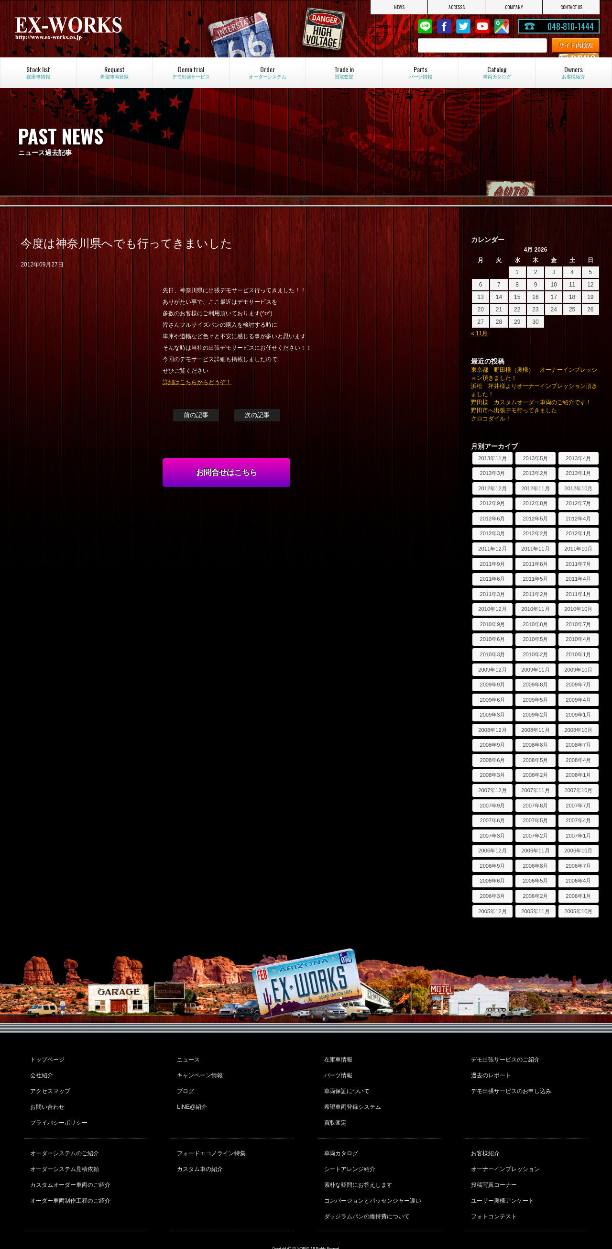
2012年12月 (492, 488)
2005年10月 (578, 911)
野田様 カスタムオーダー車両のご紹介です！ (531, 402)
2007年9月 (492, 805)
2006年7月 (578, 866)
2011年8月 (535, 564)
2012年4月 (578, 518)
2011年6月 (492, 579)
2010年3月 (492, 654)
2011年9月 (492, 564)
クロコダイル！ (491, 418)
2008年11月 (535, 730)
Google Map (501, 26)
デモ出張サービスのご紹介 (504, 1058)
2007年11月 (535, 790)
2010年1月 (578, 654)
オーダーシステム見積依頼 (63, 1150)
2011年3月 (492, 594)
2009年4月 (578, 700)
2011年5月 (535, 579)
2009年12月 (492, 670)
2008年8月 (535, 745)
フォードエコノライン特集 (209, 1137)
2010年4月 (578, 639)
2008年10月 (578, 730)
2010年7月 (578, 624)
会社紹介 (40, 1071)
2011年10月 (578, 549)
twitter (463, 26)
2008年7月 (578, 745)
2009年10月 (578, 670)
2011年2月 (535, 594)
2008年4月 (578, 760)
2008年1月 (578, 775)
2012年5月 (535, 518)
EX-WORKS (100, 28)
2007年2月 (535, 836)
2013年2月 (535, 473)
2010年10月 (578, 609)
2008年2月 (535, 775)
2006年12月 (492, 850)
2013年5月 (535, 458)
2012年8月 (535, 503)
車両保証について (346, 1084)
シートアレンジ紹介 (348, 1150)
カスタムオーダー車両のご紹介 (69, 1163)
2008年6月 (492, 760)
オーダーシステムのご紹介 (63, 1137)
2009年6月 (492, 700)
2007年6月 (492, 820)
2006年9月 (492, 866)
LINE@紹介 (190, 1097)
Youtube (482, 26)
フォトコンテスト (492, 1189)
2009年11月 (535, 670)
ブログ (184, 1084)
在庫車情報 (337, 1058)
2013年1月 (578, 473)
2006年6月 (492, 881)
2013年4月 (578, 458)
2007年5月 (535, 820)
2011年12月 (492, 549)
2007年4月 (578, 820)
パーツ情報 (337, 1071)
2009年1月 (578, 715)
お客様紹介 (484, 1137)
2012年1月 (578, 533)
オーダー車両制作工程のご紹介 (69, 1176)
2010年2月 (535, 654)
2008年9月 (492, 745)
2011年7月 (578, 564)
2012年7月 (578, 503)
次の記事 (257, 415)
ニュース (186, 1058)
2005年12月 (492, 911)
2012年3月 (492, 533)
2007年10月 (578, 790)
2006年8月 (535, 866)
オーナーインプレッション (504, 1150)
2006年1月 (578, 896)
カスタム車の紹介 (198, 1150)
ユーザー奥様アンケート (501, 1176)
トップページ (46, 1058)
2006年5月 (535, 881)
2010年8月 (535, 624)
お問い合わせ (46, 1097)
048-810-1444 (570, 26)
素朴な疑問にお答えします (357, 1163)
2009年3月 (492, 715)
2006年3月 (492, 896)
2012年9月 (492, 503)
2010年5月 (535, 639)
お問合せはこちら (226, 472)
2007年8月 (535, 805)
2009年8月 (535, 684)
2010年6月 (492, 639)
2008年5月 (535, 760)
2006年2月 (535, 896)
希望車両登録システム (351, 1097)
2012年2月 (535, 533)
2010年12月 (492, 609)
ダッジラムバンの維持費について (366, 1189)
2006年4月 (578, 881)
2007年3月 (492, 836)
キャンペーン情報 (198, 1071)
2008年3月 (492, 775)
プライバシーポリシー (57, 1109)
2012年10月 (578, 488)
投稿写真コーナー (492, 1163)
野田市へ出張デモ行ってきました (514, 410)
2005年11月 (535, 911)
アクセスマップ (49, 1084)
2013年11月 (492, 458)
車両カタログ (340, 1137)
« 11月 (479, 333)
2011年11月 (535, 549)
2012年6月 (492, 518)
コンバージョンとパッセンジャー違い (371, 1176)
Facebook (444, 26)
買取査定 (334, 1109)
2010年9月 (492, 624)
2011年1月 (578, 594)
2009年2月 (535, 715)
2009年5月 (535, 700)
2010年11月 (535, 609)
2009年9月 (492, 684)
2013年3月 (492, 473)
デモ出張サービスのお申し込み (510, 1084)
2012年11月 (535, 488)
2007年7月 (578, 805)
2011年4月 (578, 579)
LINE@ (425, 26)
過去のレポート (490, 1071)
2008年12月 (492, 730)
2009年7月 (578, 684)
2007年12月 (492, 790)
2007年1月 (578, 836)
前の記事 (196, 415)
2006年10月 (578, 850)
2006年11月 (535, 850)
